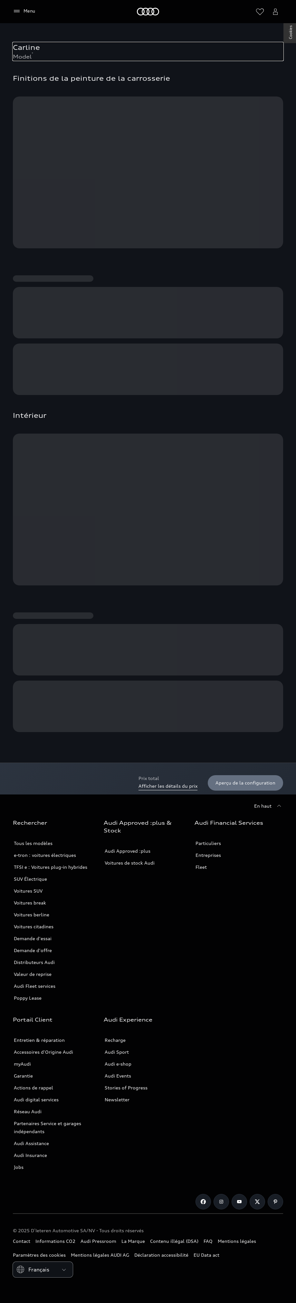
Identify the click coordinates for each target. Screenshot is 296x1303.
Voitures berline (31, 914)
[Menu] (24, 11)
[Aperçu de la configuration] (245, 783)
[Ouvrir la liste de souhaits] (260, 11)
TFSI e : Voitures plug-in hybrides (50, 867)
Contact (21, 1241)
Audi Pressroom (98, 1241)
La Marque (133, 1241)
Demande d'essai (33, 938)
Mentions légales (237, 1241)
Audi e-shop (118, 1064)
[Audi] (148, 11)
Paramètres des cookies (39, 1255)
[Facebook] (203, 1201)
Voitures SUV (28, 891)
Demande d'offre (33, 950)
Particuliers (208, 843)
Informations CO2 (55, 1241)
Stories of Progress (126, 1087)
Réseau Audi (28, 1111)
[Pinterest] (275, 1201)
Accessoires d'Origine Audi (43, 1052)
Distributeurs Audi (34, 962)
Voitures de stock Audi (130, 863)
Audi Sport (117, 1052)
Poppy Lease (28, 998)
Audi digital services (36, 1099)
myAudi (22, 1064)
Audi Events (118, 1075)
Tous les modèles (33, 843)
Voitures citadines (33, 926)
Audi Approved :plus (127, 851)
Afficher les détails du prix (167, 786)
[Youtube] (239, 1201)
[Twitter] (257, 1201)
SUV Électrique (30, 879)
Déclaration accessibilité (161, 1255)
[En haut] (268, 806)
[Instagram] (221, 1201)
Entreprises (208, 855)
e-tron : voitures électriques (45, 855)
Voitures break (30, 902)
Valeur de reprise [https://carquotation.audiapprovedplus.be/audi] (33, 974)
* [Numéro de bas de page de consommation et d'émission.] (32, 53)
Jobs (19, 1167)
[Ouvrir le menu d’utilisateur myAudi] (275, 11)
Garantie (23, 1075)
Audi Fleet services (34, 986)
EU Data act (206, 1255)
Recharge (115, 1040)
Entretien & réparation (39, 1040)
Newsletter (117, 1099)
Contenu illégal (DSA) (174, 1241)
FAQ (208, 1241)
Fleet (201, 867)
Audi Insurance (30, 1155)
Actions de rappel (33, 1087)
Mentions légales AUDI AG (100, 1255)
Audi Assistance (31, 1143)
